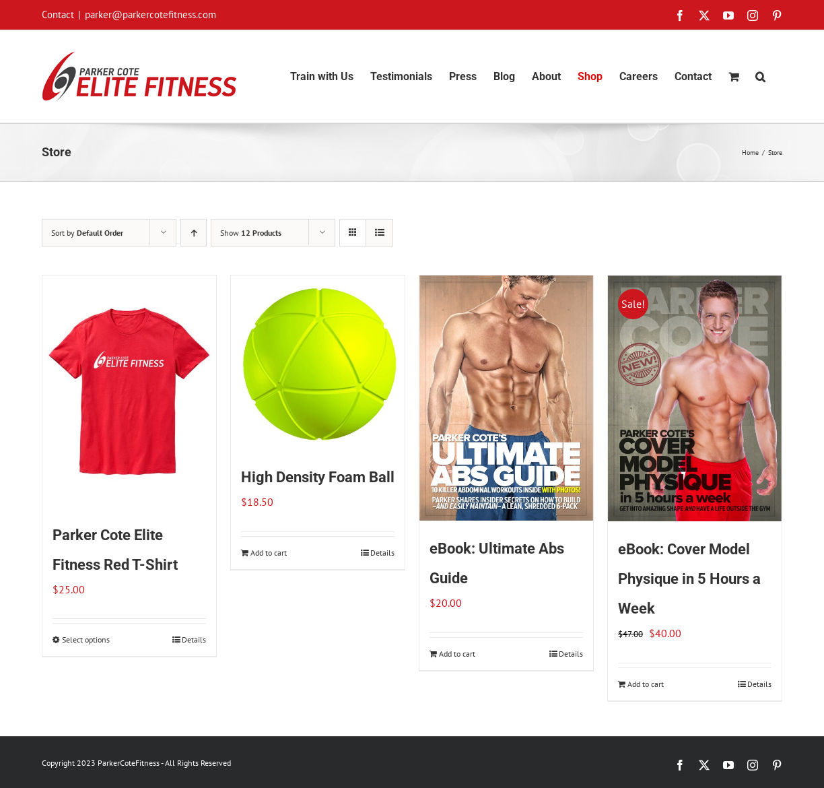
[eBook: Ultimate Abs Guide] (506, 398)
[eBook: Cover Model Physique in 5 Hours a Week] (695, 398)
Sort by (87, 233)
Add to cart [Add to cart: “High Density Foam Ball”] (268, 553)
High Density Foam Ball (317, 477)
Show (250, 233)
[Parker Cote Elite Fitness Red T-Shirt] (129, 391)
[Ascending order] (193, 233)
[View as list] (379, 233)
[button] (760, 76)
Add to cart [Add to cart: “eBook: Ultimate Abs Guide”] (457, 654)
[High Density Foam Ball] (318, 362)
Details (194, 639)
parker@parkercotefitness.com (150, 14)
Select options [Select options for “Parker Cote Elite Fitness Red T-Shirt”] (86, 639)
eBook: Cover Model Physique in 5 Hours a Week (689, 579)
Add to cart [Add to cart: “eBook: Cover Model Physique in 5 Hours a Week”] (645, 684)
